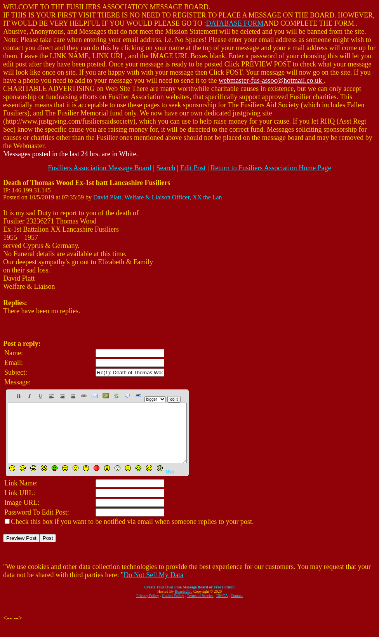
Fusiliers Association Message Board (99, 168)
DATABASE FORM (235, 23)
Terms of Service (200, 607)
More (170, 483)
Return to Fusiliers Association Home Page (270, 168)
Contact (237, 607)
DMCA (222, 607)
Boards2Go (184, 603)
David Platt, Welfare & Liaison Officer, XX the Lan (157, 197)
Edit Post (193, 168)
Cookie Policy (173, 607)
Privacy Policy (147, 607)
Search (165, 168)
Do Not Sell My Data (153, 586)
